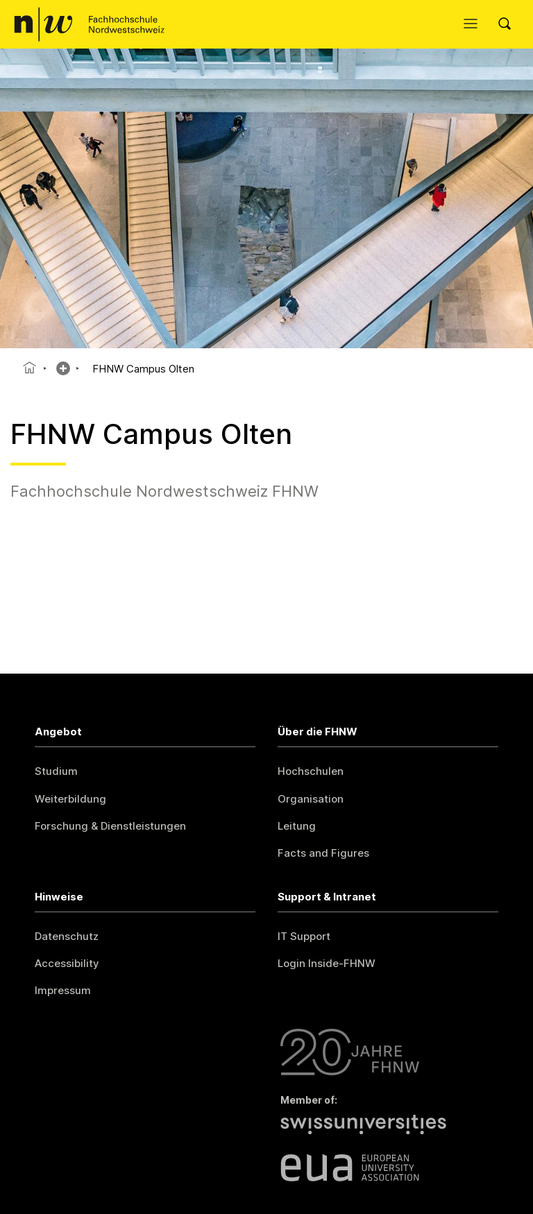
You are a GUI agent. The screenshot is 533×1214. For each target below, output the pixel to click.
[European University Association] (389, 1167)
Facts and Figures (323, 853)
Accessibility (67, 963)
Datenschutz (67, 936)
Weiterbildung (70, 798)
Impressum (63, 990)
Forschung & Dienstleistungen (110, 825)
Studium (56, 771)
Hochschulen (311, 771)
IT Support (304, 936)
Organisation (311, 798)
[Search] (508, 24)
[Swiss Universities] (389, 1132)
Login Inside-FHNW (326, 963)
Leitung (297, 825)
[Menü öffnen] (474, 24)
